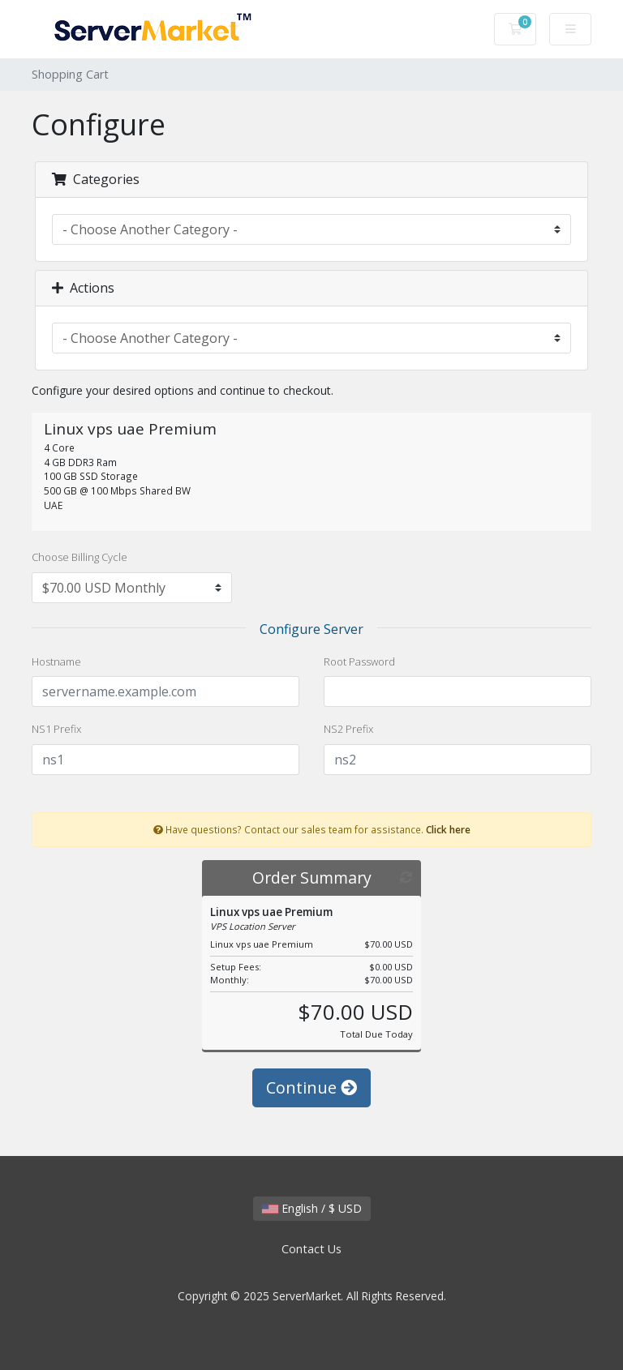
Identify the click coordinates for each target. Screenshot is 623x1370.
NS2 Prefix (348, 728)
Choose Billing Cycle (79, 557)
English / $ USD (312, 1208)
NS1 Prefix (56, 728)
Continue (311, 1087)
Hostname (56, 661)
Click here (448, 829)
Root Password (359, 661)
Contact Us (311, 1249)
